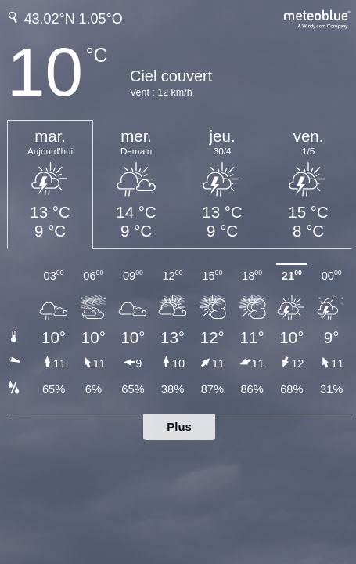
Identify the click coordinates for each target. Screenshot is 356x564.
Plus (179, 426)
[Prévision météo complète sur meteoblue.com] (317, 17)
